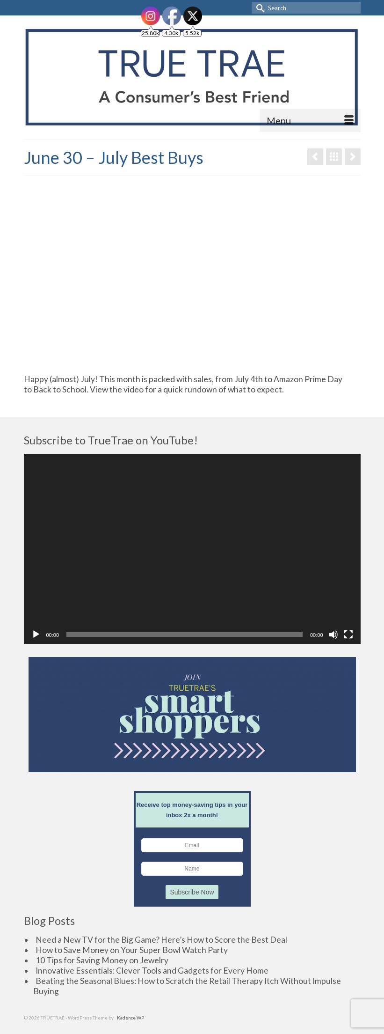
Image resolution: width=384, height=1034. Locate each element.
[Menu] (310, 120)
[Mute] (333, 634)
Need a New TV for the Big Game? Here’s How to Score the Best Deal (161, 940)
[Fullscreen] (348, 634)
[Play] (36, 634)
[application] (192, 549)
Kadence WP (130, 1017)
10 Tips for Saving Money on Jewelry (102, 960)
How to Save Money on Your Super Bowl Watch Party (132, 950)
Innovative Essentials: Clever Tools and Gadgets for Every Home (152, 970)
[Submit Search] (259, 8)
